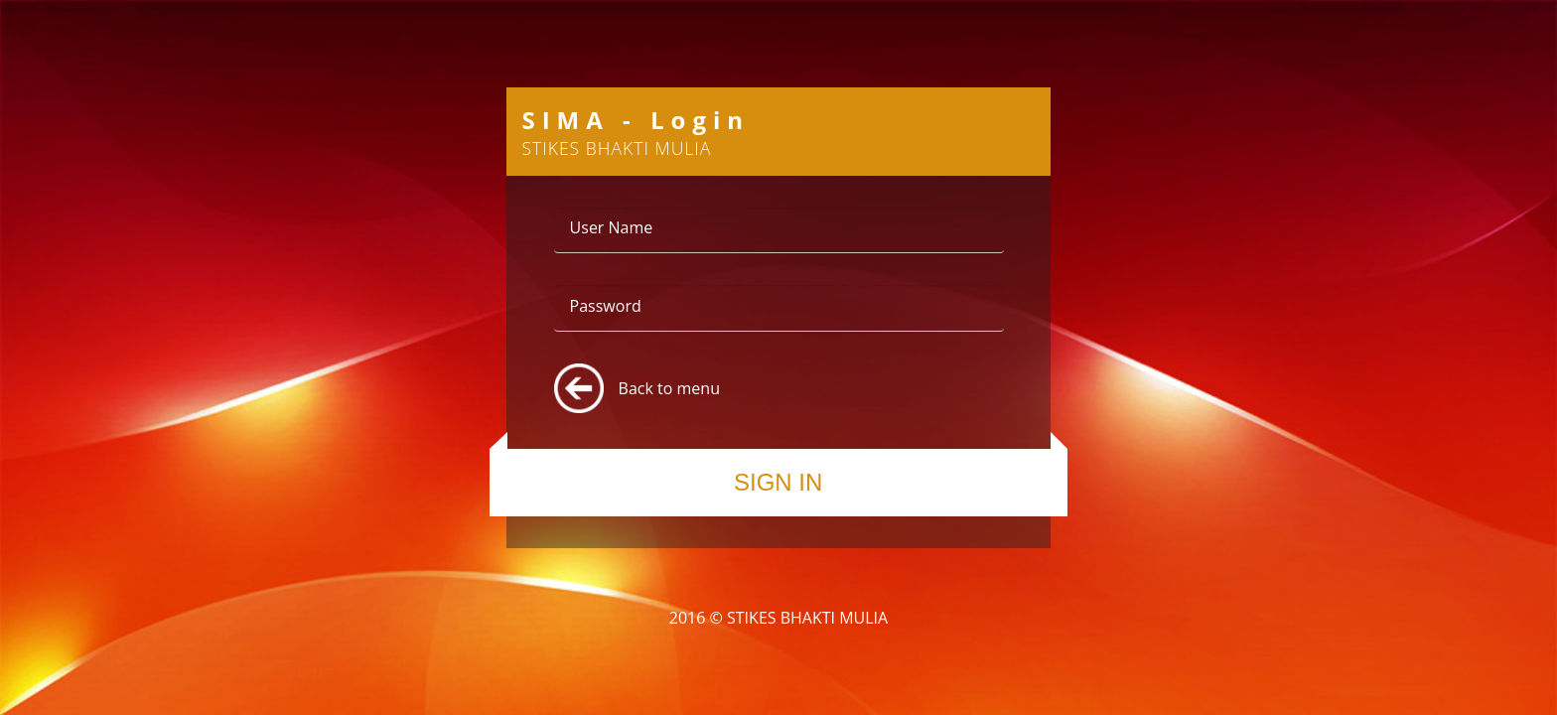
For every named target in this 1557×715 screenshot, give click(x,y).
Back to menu (669, 388)
